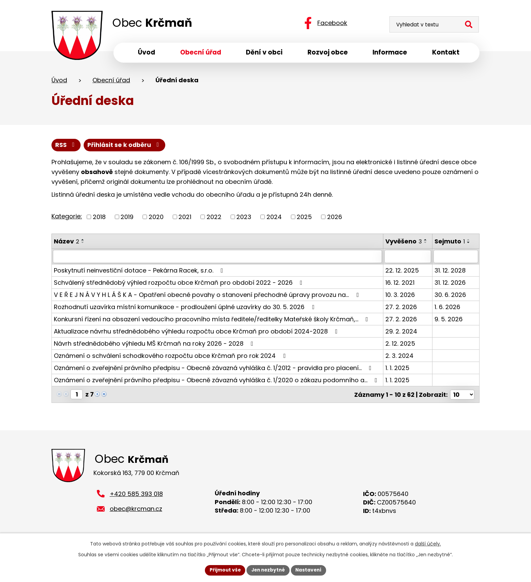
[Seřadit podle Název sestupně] (83, 243)
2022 (214, 218)
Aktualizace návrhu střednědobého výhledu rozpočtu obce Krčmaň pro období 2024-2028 (197, 332)
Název (66, 242)
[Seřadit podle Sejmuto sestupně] (469, 243)
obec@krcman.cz (136, 511)
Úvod (59, 81)
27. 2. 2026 (402, 307)
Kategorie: (66, 217)
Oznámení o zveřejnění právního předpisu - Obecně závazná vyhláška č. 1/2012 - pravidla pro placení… (214, 368)
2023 (243, 218)
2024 (274, 218)
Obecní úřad (111, 81)
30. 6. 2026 (451, 295)
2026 (334, 218)
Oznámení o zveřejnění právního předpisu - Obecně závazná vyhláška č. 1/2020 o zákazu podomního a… (217, 380)
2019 (127, 218)
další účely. (428, 543)
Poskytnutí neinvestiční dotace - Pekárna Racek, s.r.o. (140, 271)
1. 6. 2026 (448, 307)
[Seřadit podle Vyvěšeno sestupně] (426, 243)
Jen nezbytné (268, 569)
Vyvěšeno (404, 242)
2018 (99, 218)
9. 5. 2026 (449, 320)
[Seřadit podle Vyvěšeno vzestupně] (426, 240)
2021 (184, 218)
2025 (304, 218)
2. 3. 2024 (400, 356)
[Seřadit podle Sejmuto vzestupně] (469, 240)
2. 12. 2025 (401, 344)
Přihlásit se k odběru (126, 146)
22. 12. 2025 (403, 271)
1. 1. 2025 (398, 368)
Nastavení (310, 569)
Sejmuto (450, 242)
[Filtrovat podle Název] (218, 257)
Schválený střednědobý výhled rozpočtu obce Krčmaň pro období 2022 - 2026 (179, 283)
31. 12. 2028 (450, 271)
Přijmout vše (223, 569)
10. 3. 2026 (401, 295)
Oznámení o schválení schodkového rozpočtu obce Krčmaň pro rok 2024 (171, 356)
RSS (66, 146)
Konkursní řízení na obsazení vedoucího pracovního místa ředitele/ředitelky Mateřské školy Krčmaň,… (212, 320)
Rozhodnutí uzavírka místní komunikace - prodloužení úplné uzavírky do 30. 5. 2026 (185, 307)
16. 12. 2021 (400, 283)
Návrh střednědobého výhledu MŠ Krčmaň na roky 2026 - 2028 (155, 344)
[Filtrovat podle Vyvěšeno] (408, 257)
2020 (156, 218)
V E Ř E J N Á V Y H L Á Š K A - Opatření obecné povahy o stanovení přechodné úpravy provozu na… (207, 295)
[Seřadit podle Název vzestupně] (83, 240)
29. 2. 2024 (402, 332)
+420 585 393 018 (136, 496)
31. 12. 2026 (450, 283)
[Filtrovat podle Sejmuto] (456, 257)
